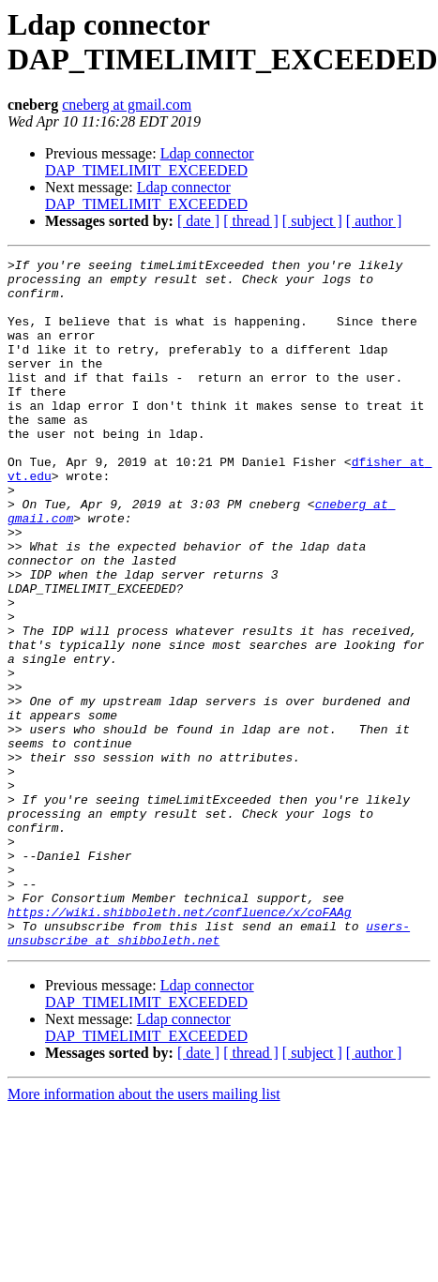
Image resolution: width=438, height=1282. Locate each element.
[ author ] (374, 221)
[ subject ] (312, 221)
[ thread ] (251, 221)
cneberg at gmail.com (126, 105)
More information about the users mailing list (144, 1232)
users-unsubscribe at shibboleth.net (209, 1069)
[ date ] (198, 221)
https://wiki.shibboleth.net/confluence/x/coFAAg (180, 1043)
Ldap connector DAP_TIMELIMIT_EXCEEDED (149, 161)
